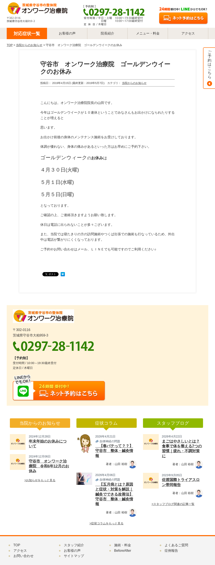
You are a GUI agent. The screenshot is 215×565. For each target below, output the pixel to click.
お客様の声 (72, 550)
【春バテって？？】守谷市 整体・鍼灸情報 (114, 451)
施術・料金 (122, 545)
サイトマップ (74, 556)
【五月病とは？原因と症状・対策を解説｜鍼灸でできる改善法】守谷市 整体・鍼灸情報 (114, 494)
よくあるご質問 (176, 545)
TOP (10, 45)
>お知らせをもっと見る (39, 480)
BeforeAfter (122, 550)
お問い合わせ (23, 556)
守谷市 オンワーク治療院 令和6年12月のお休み (49, 466)
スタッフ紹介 (74, 545)
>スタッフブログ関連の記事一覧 (173, 504)
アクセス (20, 550)
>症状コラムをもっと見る (106, 523)
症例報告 (171, 550)
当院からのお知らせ (29, 45)
